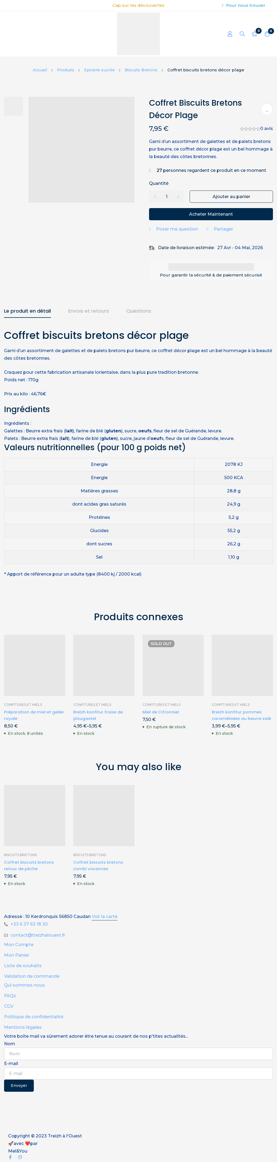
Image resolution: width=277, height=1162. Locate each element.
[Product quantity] (171, 197)
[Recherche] (239, 34)
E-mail (11, 1063)
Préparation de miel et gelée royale (28, 715)
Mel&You (17, 1151)
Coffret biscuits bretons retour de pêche (30, 865)
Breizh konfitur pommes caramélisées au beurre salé (238, 718)
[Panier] (266, 34)
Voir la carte (104, 916)
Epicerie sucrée (99, 69)
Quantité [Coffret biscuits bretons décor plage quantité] (163, 183)
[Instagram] (20, 1157)
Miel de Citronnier (162, 712)
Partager (228, 229)
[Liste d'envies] (252, 34)
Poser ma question (181, 229)
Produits (64, 69)
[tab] (27, 311)
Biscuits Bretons (143, 69)
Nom (9, 1043)
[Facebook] (10, 1157)
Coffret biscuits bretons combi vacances (99, 865)
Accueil (37, 69)
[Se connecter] (225, 34)
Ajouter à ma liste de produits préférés (267, 109)
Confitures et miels (23, 705)
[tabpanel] (138, 457)
